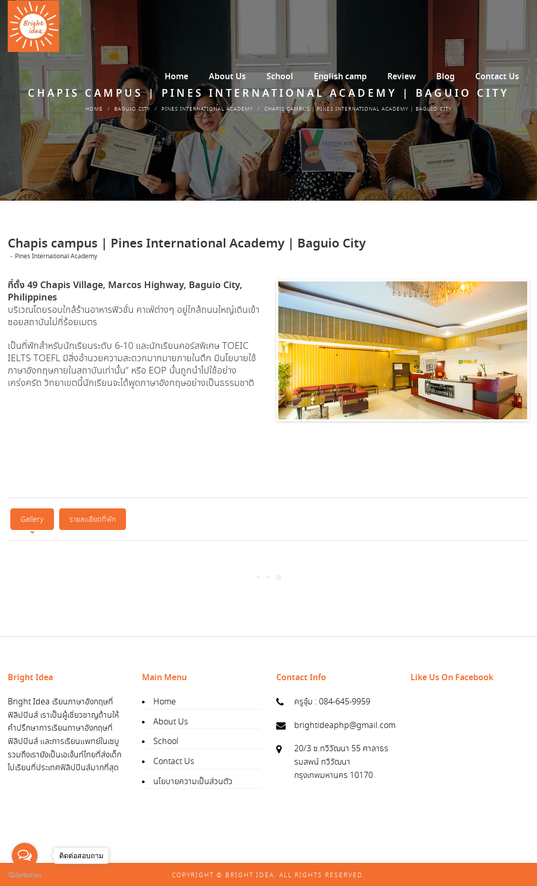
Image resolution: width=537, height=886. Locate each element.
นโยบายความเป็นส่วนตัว (192, 779)
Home (94, 109)
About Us (170, 719)
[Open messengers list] (25, 856)
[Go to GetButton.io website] (24, 875)
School (165, 740)
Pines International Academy (207, 109)
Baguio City (132, 109)
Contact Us (173, 759)
